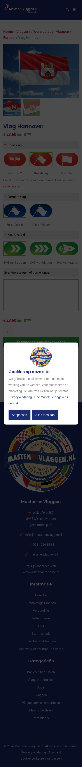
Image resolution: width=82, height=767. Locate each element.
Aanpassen (19, 415)
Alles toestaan (45, 415)
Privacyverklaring (20, 397)
